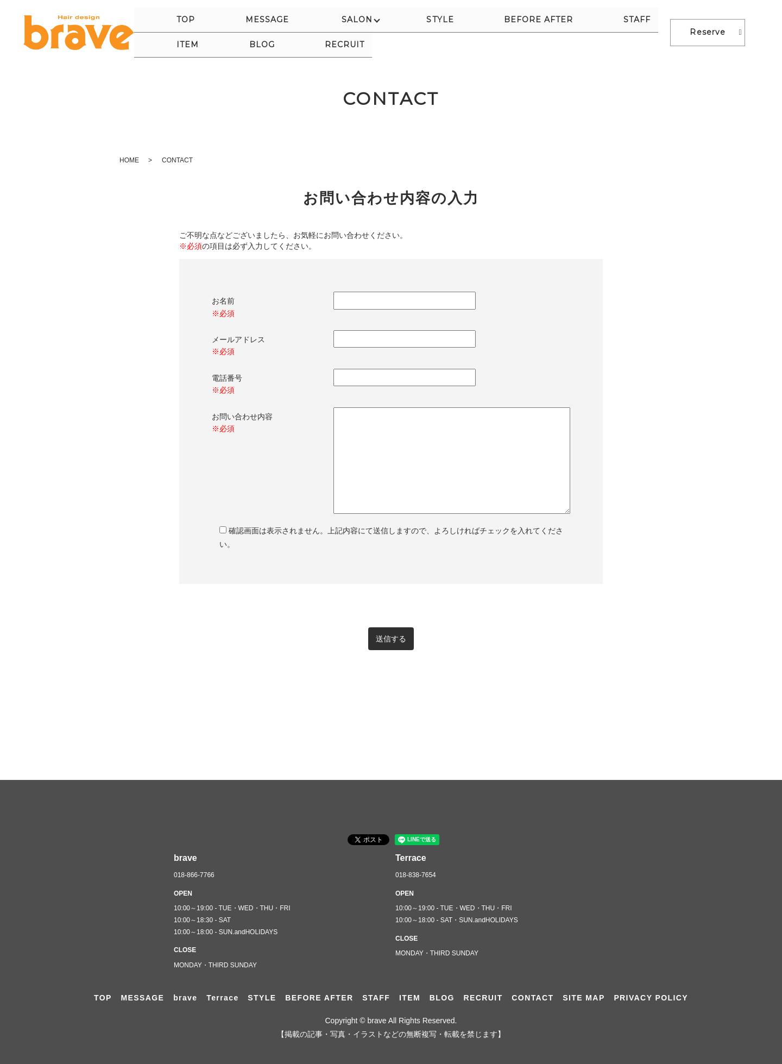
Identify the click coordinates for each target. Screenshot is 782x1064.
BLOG (588, 32)
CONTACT (532, 997)
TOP (219, 32)
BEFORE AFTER (445, 32)
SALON (326, 32)
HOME (129, 160)
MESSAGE (265, 32)
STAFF (508, 32)
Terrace (222, 997)
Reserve (707, 32)
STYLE (381, 32)
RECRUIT (635, 32)
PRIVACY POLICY (651, 997)
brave (185, 997)
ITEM (549, 32)
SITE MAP (583, 997)
